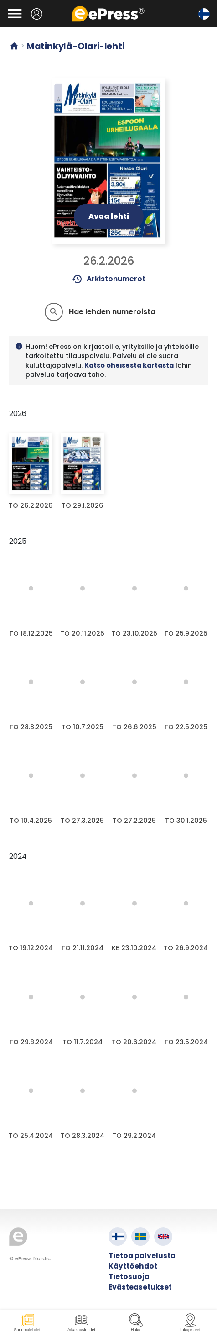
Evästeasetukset (140, 1287)
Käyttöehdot (132, 1266)
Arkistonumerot (109, 279)
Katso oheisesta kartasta (129, 365)
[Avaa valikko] (14, 13)
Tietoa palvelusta (142, 1255)
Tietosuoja (129, 1276)
